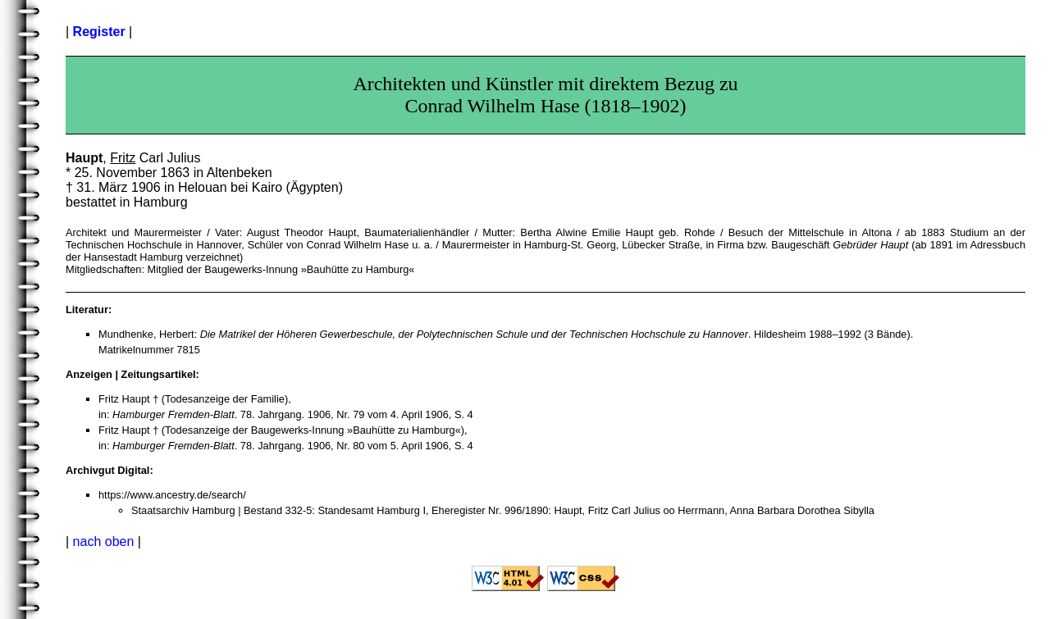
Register (99, 32)
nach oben (104, 541)
